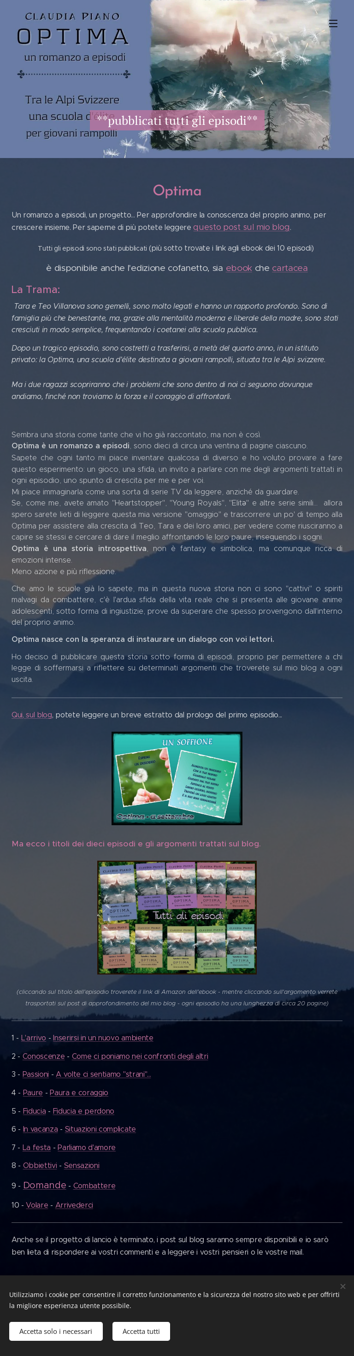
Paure (33, 1092)
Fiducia (34, 1111)
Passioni (36, 1074)
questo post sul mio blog (241, 227)
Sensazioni (82, 1166)
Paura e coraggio (79, 1092)
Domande (44, 1185)
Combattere (94, 1185)
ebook (239, 267)
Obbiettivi (40, 1166)
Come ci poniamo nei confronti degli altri (140, 1056)
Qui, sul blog (32, 714)
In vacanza (40, 1129)
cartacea (289, 267)
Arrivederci (74, 1205)
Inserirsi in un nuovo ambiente (103, 1037)
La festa (37, 1147)
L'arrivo (33, 1037)
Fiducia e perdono (84, 1111)
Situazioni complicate (100, 1129)
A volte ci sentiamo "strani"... (103, 1074)
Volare (37, 1205)
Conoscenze (44, 1056)
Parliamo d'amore (87, 1147)
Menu (333, 23)
